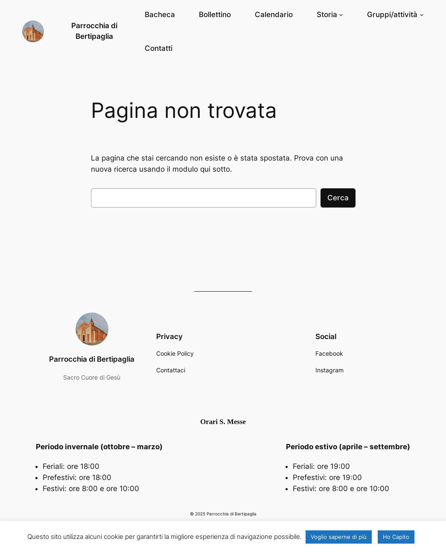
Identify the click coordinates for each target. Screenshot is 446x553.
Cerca (338, 197)
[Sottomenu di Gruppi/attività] (395, 14)
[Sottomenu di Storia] (330, 14)
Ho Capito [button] (396, 536)
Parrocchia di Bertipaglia (91, 359)
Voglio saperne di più (339, 536)
